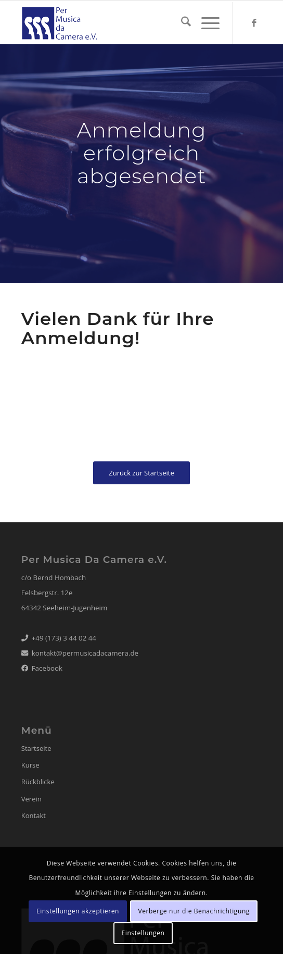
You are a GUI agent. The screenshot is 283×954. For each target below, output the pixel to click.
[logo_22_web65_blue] (117, 23)
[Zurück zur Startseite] (141, 473)
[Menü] (205, 23)
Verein (31, 799)
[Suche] (181, 23)
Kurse (30, 765)
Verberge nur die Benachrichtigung (194, 911)
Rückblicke (38, 781)
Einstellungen (143, 932)
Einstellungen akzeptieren (77, 911)
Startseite (36, 748)
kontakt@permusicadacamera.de (85, 653)
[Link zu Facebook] (254, 23)
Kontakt (33, 815)
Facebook (47, 668)
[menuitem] (181, 23)
